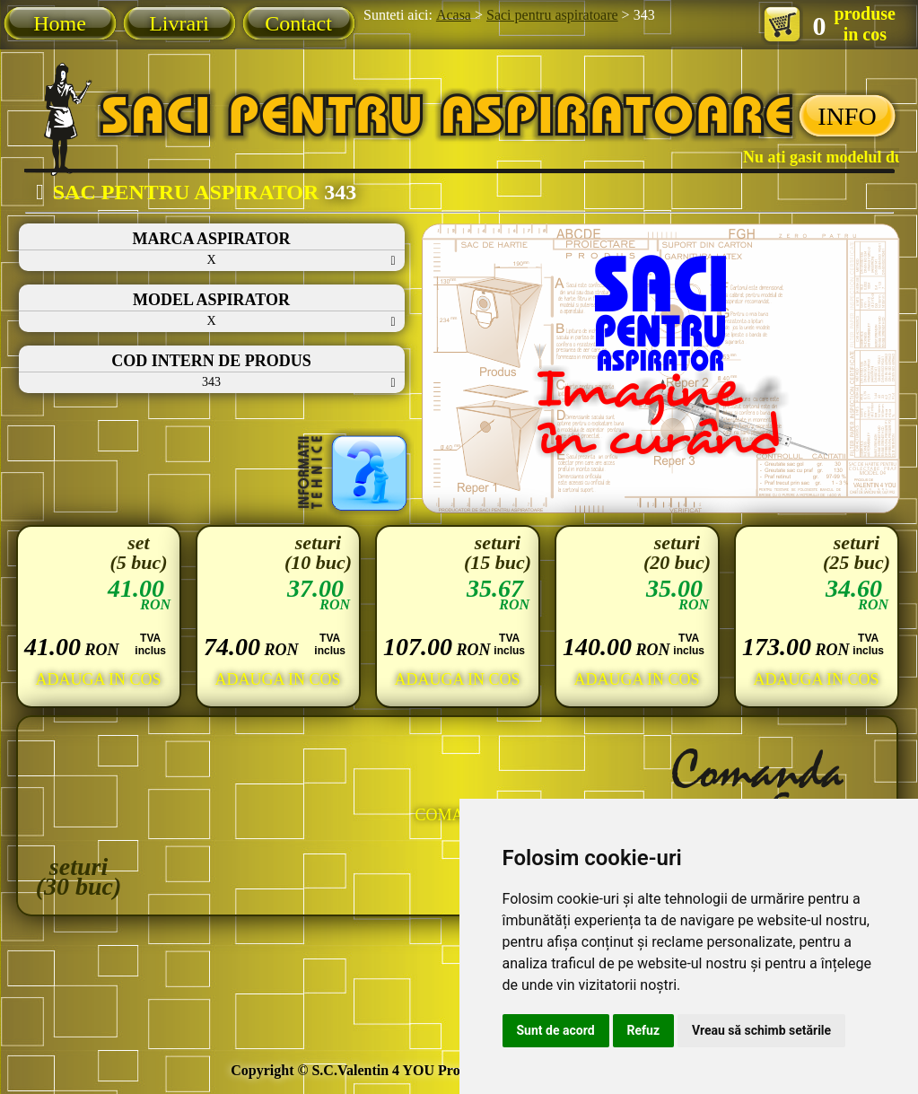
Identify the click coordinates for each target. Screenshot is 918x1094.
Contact (298, 23)
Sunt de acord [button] (556, 1030)
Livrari (179, 23)
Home (59, 23)
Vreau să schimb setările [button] (761, 1030)
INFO (846, 116)
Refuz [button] (643, 1030)
